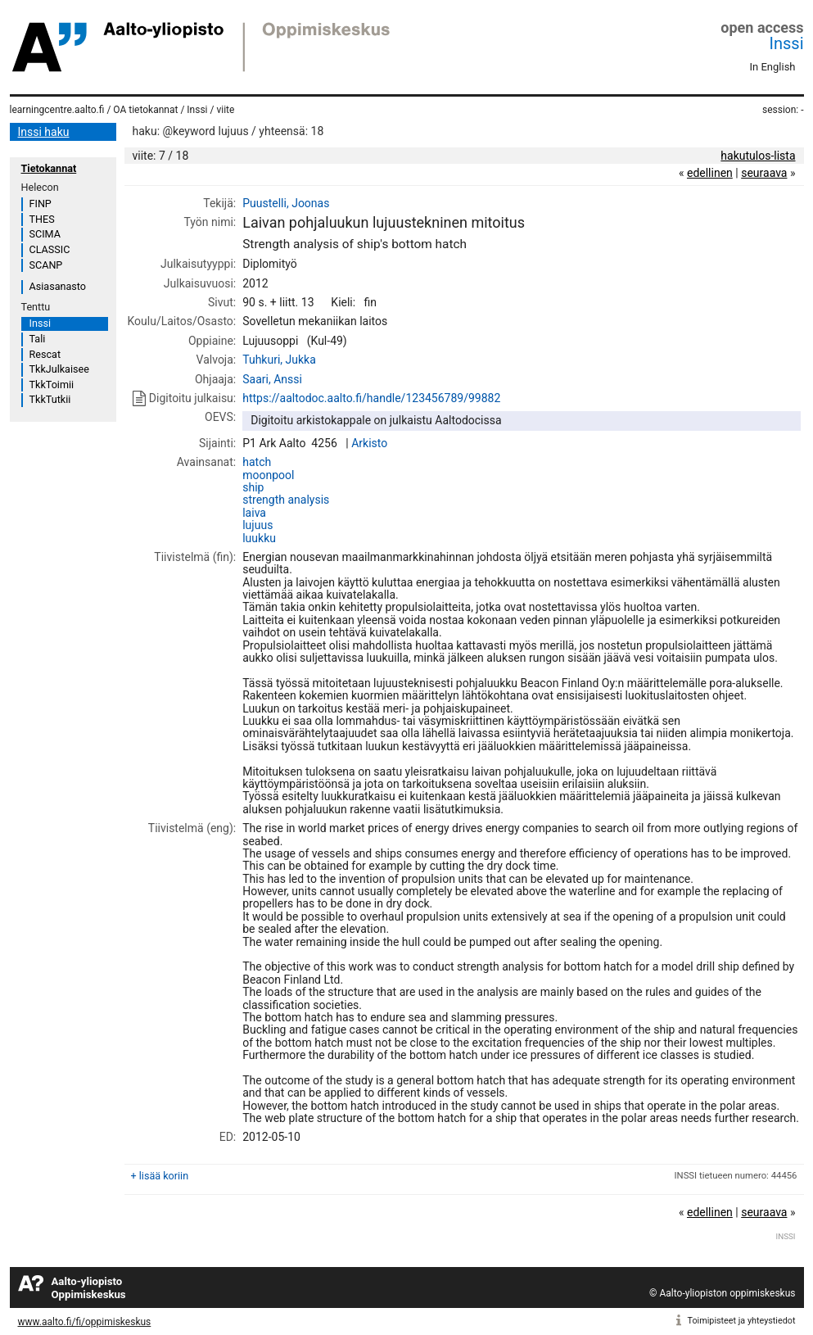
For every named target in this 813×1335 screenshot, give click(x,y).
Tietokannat (49, 168)
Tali (37, 339)
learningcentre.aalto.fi (57, 109)
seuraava (764, 172)
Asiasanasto (57, 286)
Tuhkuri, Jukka (279, 359)
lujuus (257, 525)
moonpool (268, 475)
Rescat (45, 354)
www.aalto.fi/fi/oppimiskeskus (84, 1322)
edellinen (710, 172)
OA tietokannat (145, 109)
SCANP (46, 265)
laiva (254, 512)
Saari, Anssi (272, 379)
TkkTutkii (50, 399)
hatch (256, 461)
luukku (259, 538)
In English (773, 67)
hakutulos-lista (757, 155)
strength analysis (285, 499)
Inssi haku (44, 131)
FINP (40, 203)
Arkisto (369, 443)
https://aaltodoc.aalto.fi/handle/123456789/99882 (371, 398)
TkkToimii (52, 384)
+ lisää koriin (160, 1176)
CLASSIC (49, 249)
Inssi (787, 43)
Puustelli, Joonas (285, 203)
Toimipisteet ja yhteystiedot (742, 1320)
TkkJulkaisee (59, 369)
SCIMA (45, 234)
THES (42, 219)
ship (253, 487)
